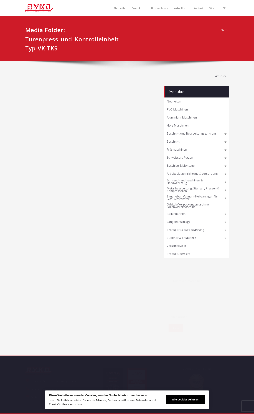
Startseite (120, 8)
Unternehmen (159, 8)
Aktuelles (179, 8)
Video (212, 8)
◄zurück (220, 76)
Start (223, 30)
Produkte (137, 8)
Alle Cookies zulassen (192, 398)
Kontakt (198, 8)
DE (224, 8)
